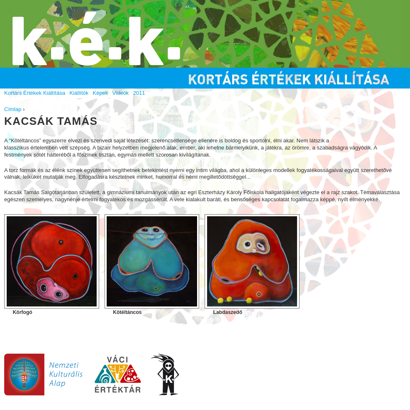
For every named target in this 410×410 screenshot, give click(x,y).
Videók (120, 93)
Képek (100, 93)
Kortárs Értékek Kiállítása (34, 93)
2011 (139, 93)
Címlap (12, 109)
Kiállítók (79, 93)
